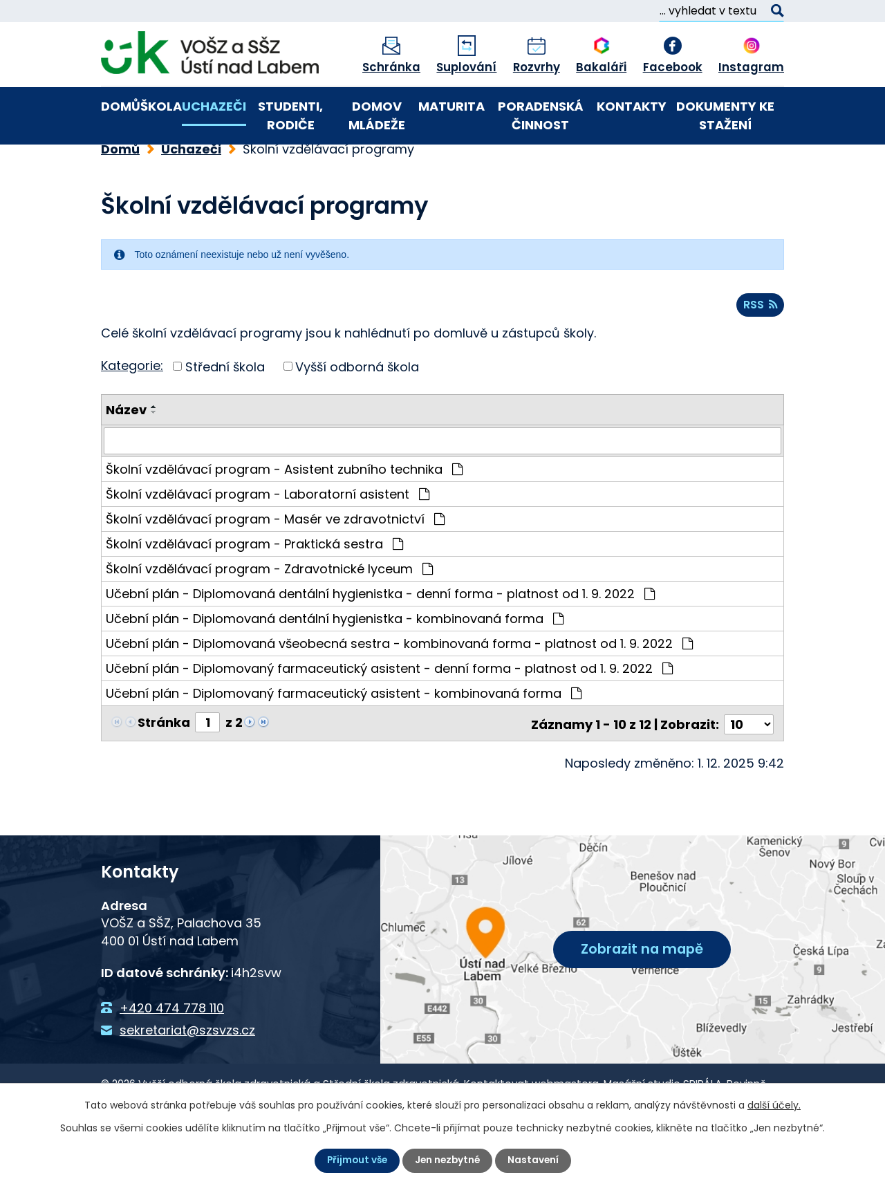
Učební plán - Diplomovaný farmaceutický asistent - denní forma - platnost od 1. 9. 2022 (389, 717)
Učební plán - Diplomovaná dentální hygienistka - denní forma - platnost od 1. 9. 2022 (380, 642)
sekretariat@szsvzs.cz (187, 1077)
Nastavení (535, 1160)
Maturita (451, 106)
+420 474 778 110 (172, 1055)
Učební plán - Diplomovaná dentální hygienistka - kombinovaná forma (334, 667)
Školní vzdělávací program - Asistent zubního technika (284, 518)
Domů (120, 106)
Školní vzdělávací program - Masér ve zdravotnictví (275, 568)
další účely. (774, 1105)
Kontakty (632, 106)
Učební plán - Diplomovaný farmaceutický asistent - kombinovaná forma (343, 742)
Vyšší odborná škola (357, 416)
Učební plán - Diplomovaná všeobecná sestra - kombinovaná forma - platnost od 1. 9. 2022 (399, 692)
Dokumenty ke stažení (725, 115)
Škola (161, 106)
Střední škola (225, 416)
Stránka (164, 771)
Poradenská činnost (541, 115)
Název (126, 459)
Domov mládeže (376, 115)
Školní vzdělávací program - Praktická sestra (254, 593)
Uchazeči (214, 106)
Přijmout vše (355, 1160)
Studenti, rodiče (290, 115)
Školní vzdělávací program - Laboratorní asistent (267, 543)
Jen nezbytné (448, 1160)
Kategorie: (132, 414)
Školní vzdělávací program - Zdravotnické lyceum (269, 618)
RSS (760, 354)
